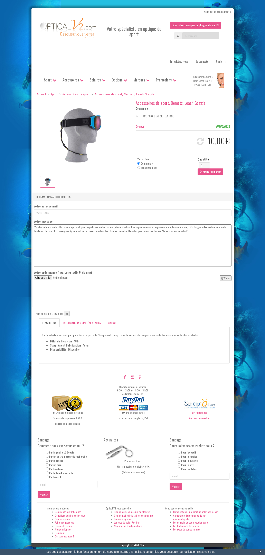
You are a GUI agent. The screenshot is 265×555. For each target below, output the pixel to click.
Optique (117, 80)
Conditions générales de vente (70, 515)
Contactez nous (62, 519)
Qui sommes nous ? (64, 536)
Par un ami (55, 465)
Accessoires (71, 80)
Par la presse (56, 460)
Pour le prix (187, 465)
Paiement (59, 533)
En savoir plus (206, 551)
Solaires (95, 80)
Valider (44, 495)
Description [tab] (49, 323)
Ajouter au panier (210, 171)
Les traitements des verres (186, 526)
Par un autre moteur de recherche (68, 456)
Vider (225, 278)
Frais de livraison (63, 526)
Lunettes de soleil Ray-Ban (127, 522)
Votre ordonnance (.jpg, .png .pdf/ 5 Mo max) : (64, 273)
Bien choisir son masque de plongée (132, 512)
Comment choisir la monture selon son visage (195, 512)
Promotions (164, 80)
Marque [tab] (112, 323)
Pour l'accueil (188, 452)
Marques (139, 80)
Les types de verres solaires (186, 529)
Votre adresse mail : (46, 206)
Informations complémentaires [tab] (82, 323)
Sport (48, 80)
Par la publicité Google (61, 452)
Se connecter (202, 61)
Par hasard (55, 477)
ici (66, 314)
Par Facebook (56, 469)
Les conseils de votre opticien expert (191, 522)
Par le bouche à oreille (61, 473)
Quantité (203, 159)
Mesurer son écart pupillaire (128, 526)
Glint (142, 545)
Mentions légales (63, 529)
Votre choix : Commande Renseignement (147, 163)
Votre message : (44, 222)
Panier (222, 61)
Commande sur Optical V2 (68, 512)
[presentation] (65, 294)
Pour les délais (189, 469)
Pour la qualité (189, 460)
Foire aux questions (64, 522)
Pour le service (189, 456)
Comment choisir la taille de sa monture (133, 515)
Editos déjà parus (122, 519)
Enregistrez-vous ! (179, 61)
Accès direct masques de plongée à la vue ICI (195, 25)
